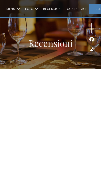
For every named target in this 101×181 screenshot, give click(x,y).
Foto (31, 9)
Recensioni (52, 8)
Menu (13, 9)
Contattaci (76, 8)
